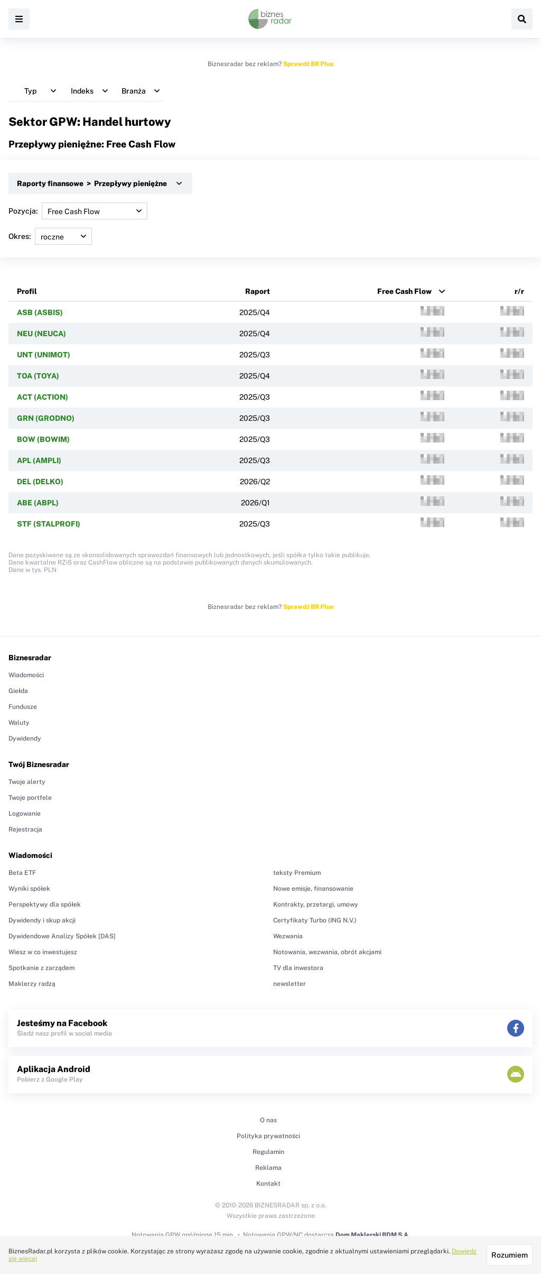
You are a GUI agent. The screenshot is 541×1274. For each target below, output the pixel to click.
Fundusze (22, 706)
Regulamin (268, 1152)
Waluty (19, 722)
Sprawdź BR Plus (308, 64)
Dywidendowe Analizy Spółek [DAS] (62, 936)
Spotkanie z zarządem (41, 968)
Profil (27, 291)
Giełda (18, 691)
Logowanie (24, 813)
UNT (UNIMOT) (43, 354)
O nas (268, 1120)
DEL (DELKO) (40, 481)
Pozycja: (77, 210)
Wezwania (288, 936)
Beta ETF (22, 872)
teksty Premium (297, 872)
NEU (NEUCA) (41, 333)
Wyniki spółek (29, 888)
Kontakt (268, 1183)
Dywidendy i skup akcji (42, 920)
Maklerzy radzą (31, 983)
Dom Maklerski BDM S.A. (372, 1235)
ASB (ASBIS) (40, 312)
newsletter (289, 983)
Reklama (268, 1167)
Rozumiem (509, 1255)
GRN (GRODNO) (45, 418)
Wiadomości (26, 675)
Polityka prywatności (268, 1136)
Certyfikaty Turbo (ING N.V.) (315, 920)
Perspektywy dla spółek (44, 904)
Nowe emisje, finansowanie (313, 888)
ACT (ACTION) (42, 397)
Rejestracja (25, 829)
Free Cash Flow (404, 291)
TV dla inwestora (298, 968)
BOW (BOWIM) (43, 439)
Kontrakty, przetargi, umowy (315, 904)
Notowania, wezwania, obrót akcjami (327, 952)
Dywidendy (24, 738)
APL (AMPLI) (39, 460)
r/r (519, 291)
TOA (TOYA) (38, 376)
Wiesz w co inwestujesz (42, 952)
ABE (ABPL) (38, 502)
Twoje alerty (26, 782)
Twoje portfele (30, 797)
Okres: (50, 236)
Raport (257, 291)
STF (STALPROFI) (48, 524)
